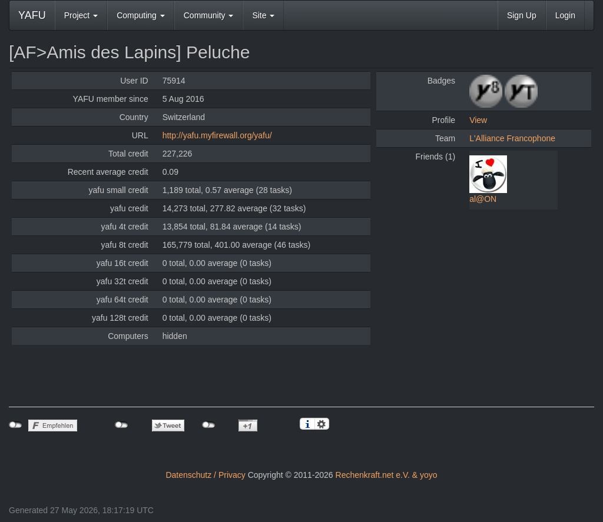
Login (565, 15)
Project (81, 15)
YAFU (32, 15)
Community (209, 15)
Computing (141, 15)
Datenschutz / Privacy (205, 475)
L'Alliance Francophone (512, 138)
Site (263, 15)
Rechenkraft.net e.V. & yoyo (387, 475)
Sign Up (521, 15)
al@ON (482, 199)
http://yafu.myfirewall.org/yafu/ (217, 135)
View (478, 120)
